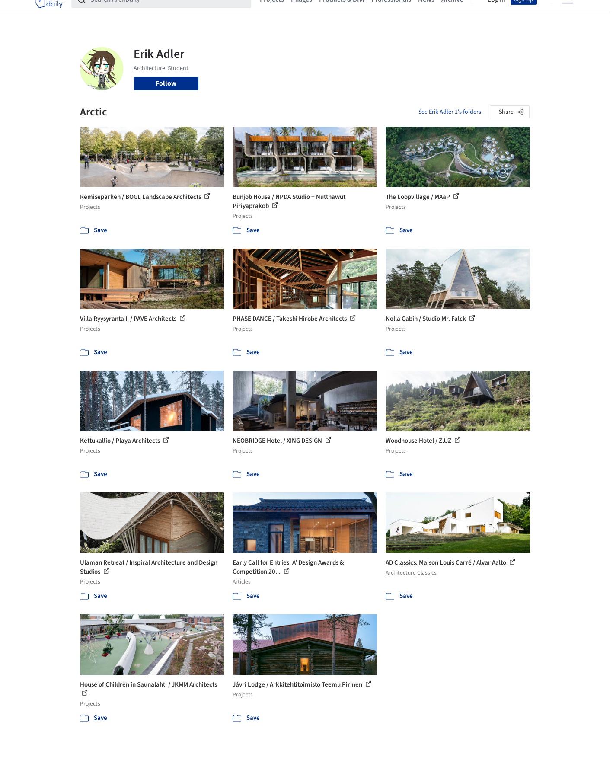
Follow (166, 83)
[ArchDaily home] (49, 12)
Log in (496, 12)
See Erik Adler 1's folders (449, 112)
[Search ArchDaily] (168, 12)
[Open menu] (568, 12)
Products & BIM (341, 12)
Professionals (391, 12)
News (426, 12)
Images (301, 12)
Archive (452, 12)
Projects (272, 12)
